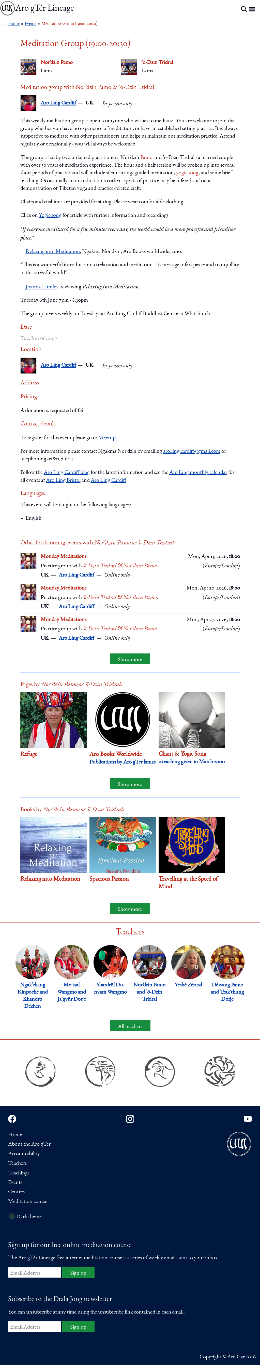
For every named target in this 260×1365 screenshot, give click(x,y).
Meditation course (27, 1202)
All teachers (130, 1026)
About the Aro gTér (29, 1144)
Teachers (17, 1163)
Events (15, 1182)
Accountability (24, 1154)
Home (15, 1135)
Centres (16, 1192)
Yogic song (50, 215)
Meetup (107, 438)
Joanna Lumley (42, 287)
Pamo (146, 157)
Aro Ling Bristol (63, 480)
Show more (130, 660)
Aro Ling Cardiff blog (67, 472)
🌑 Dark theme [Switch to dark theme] (25, 1217)
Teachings (18, 1173)
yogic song (187, 173)
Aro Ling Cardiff (58, 103)
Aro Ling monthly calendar (198, 472)
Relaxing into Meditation (53, 252)
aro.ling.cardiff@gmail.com (191, 451)
